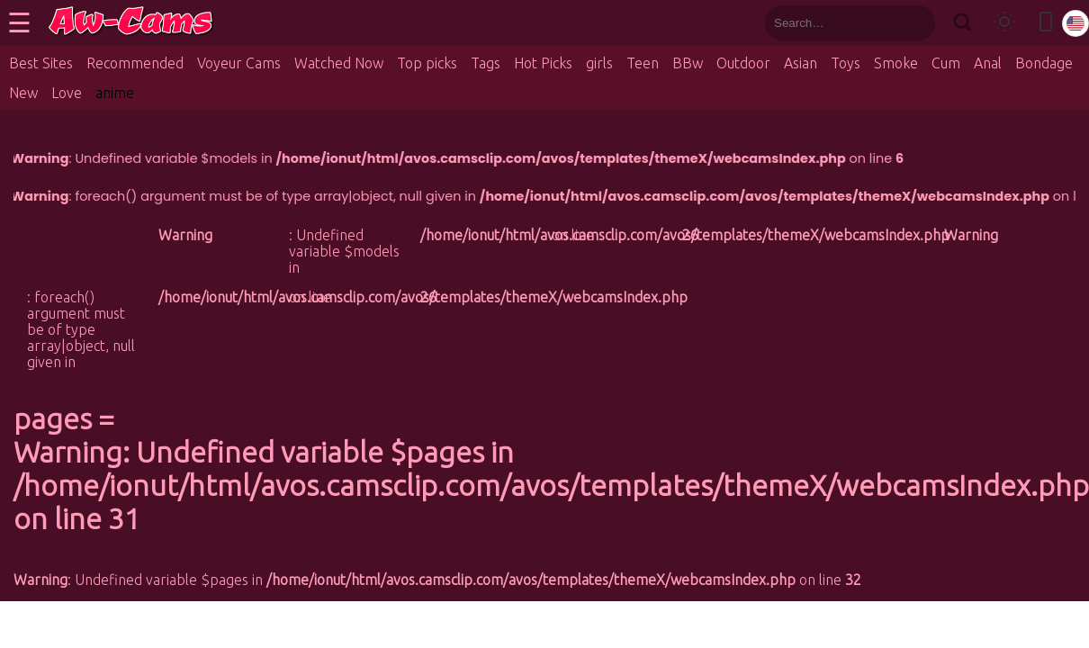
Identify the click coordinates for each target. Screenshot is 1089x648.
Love (66, 93)
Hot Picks (543, 63)
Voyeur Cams (239, 63)
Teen (642, 63)
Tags (485, 63)
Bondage (1044, 63)
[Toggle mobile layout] (1046, 22)
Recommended (135, 63)
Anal (988, 63)
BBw (687, 63)
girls (599, 63)
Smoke (896, 63)
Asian (800, 63)
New (23, 93)
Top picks (427, 63)
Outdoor (743, 63)
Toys (845, 63)
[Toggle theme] (1004, 22)
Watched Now (338, 63)
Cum (946, 63)
